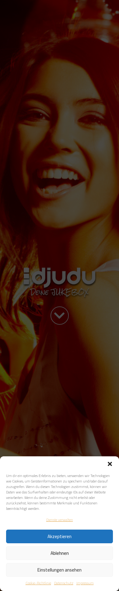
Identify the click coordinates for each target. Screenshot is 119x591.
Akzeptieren (59, 536)
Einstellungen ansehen (59, 569)
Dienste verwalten (59, 519)
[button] (110, 464)
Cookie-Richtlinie (38, 583)
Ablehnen (60, 553)
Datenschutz (63, 583)
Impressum (85, 583)
